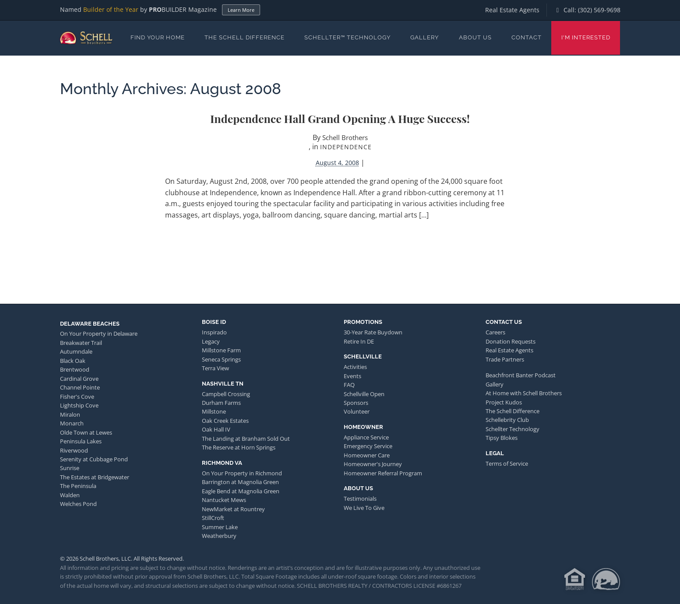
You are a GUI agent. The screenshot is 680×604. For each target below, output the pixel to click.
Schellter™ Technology (347, 37)
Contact (526, 37)
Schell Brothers (345, 137)
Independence (346, 147)
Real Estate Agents (512, 10)
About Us (475, 37)
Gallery (424, 37)
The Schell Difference (244, 37)
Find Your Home (157, 37)
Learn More (241, 10)
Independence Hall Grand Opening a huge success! (340, 118)
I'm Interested (585, 37)
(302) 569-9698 (599, 10)
